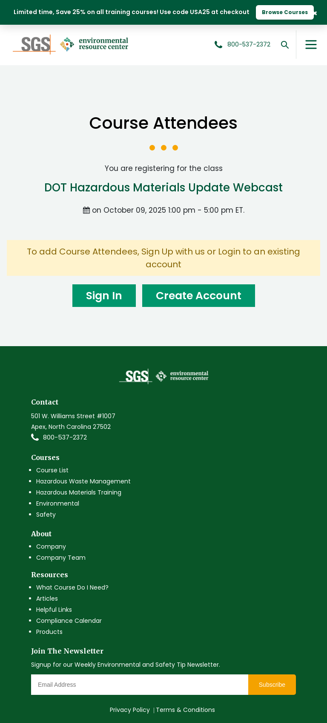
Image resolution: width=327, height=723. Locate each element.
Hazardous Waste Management (83, 481)
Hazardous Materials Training (78, 492)
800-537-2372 (65, 437)
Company (51, 546)
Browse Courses (285, 12)
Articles (47, 598)
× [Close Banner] (315, 12)
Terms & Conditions (185, 710)
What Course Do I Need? (72, 587)
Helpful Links (54, 609)
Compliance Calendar (69, 620)
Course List (52, 470)
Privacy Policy (130, 710)
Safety (46, 514)
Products (49, 632)
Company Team (61, 557)
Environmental (57, 503)
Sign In (104, 295)
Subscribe (272, 684)
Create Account (198, 295)
